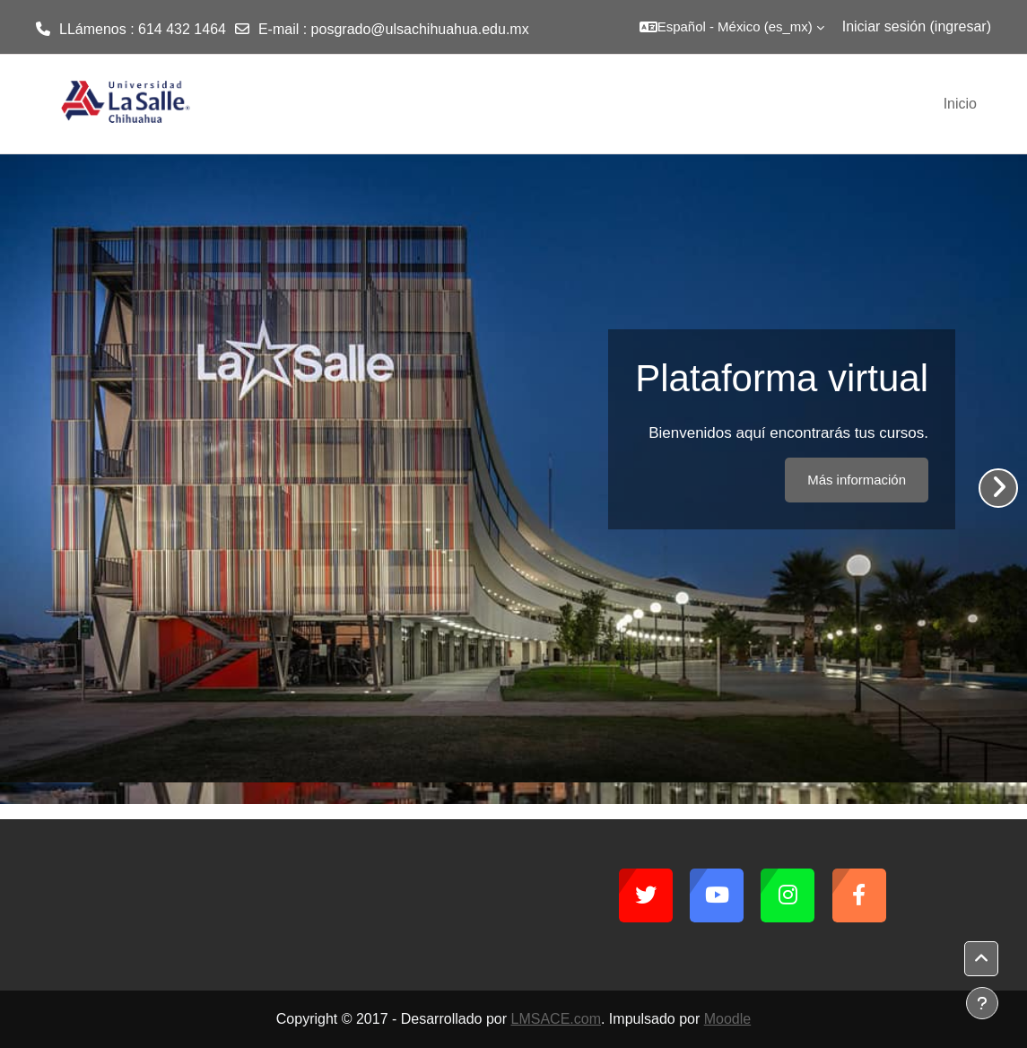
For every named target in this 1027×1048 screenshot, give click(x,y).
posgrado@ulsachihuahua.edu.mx (420, 29)
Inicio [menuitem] (960, 103)
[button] (732, 27)
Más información (856, 479)
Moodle (727, 1018)
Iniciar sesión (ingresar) (916, 26)
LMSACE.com (556, 1018)
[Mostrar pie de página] (982, 1003)
